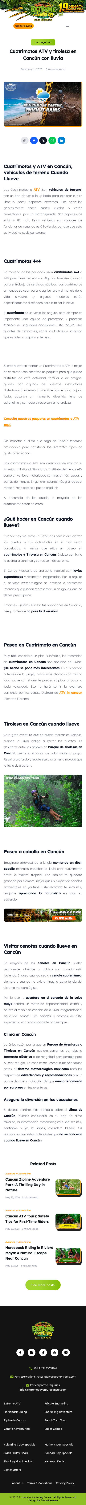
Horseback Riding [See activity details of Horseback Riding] (15, 1412)
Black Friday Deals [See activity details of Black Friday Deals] (16, 1453)
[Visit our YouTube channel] (66, 1352)
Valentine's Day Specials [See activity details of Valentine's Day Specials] (19, 1444)
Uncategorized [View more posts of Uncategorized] (43, 42)
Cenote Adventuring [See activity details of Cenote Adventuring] (17, 1429)
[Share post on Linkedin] (61, 140)
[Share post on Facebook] (34, 140)
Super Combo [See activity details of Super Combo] (53, 1429)
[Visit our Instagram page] (31, 1352)
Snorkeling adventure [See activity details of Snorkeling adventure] (58, 1412)
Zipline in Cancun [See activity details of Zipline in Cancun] (15, 1420)
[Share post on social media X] (43, 140)
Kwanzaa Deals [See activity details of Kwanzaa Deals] (54, 1461)
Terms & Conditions (39, 1483)
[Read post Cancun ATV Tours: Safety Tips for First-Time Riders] (68, 1221)
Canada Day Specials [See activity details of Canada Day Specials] (58, 1453)
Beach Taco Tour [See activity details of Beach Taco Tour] (55, 1420)
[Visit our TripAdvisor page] (54, 1352)
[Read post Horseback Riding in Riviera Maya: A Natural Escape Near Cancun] (68, 1255)
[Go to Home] (43, 11)
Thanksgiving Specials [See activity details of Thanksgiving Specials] (18, 1461)
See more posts (43, 1285)
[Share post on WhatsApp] (52, 140)
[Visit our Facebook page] (20, 1352)
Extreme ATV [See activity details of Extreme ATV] (12, 1403)
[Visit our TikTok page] (43, 1352)
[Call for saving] (23, 26)
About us (17, 1483)
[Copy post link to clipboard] (25, 140)
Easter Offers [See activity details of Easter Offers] (12, 1470)
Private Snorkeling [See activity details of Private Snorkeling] (56, 1403)
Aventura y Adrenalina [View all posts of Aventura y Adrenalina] (18, 1173)
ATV (36, 189)
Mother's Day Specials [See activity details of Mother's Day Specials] (59, 1444)
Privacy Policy (65, 1483)
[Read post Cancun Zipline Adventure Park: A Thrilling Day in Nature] (68, 1187)
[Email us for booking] (43, 1376)
